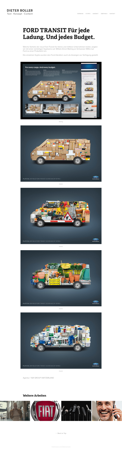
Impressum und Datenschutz (61, 447)
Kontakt (112, 14)
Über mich (104, 14)
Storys (88, 14)
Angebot (95, 14)
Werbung (80, 14)
